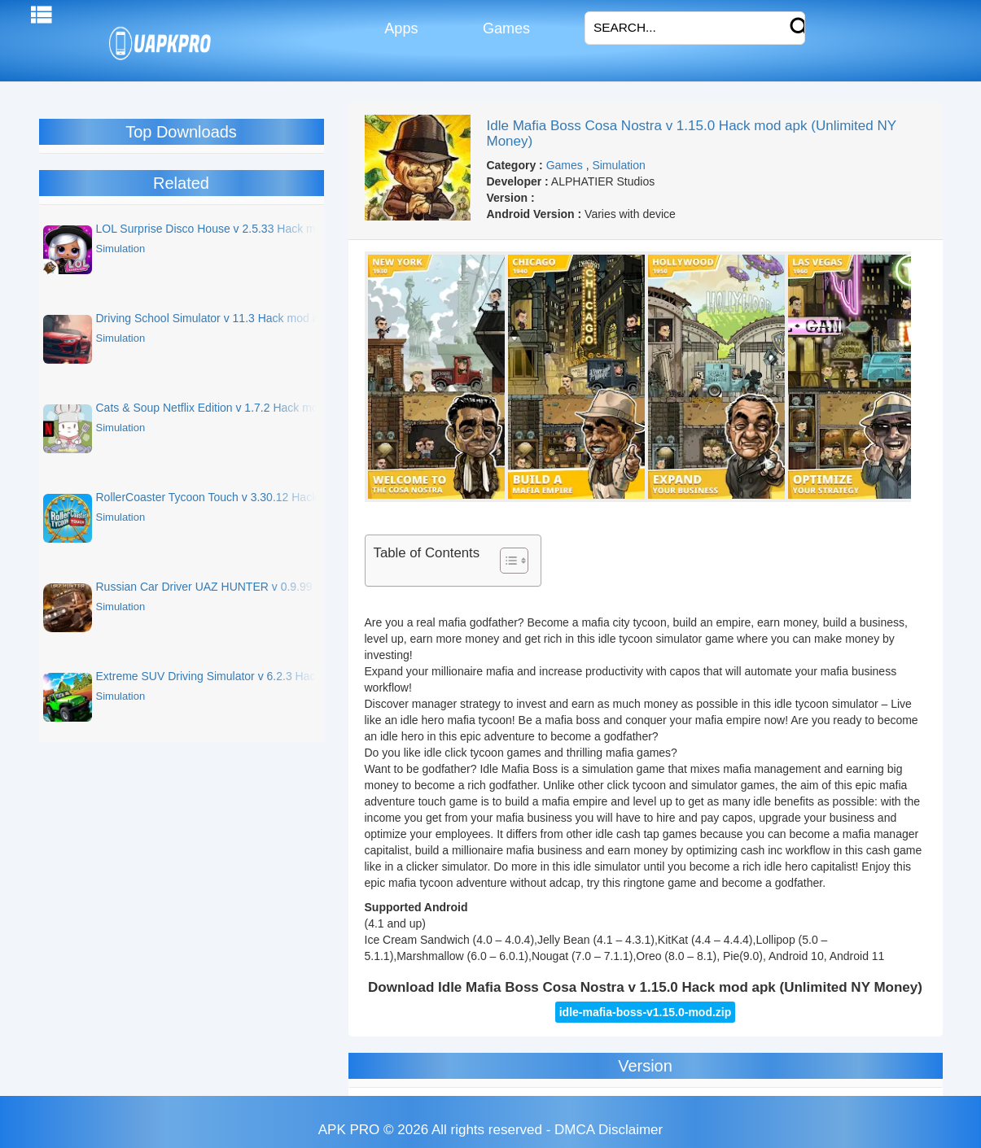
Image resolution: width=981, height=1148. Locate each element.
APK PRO (349, 1129)
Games (504, 28)
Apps (399, 28)
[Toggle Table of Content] (506, 560)
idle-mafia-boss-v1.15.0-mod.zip (645, 1012)
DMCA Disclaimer (608, 1129)
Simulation (618, 165)
